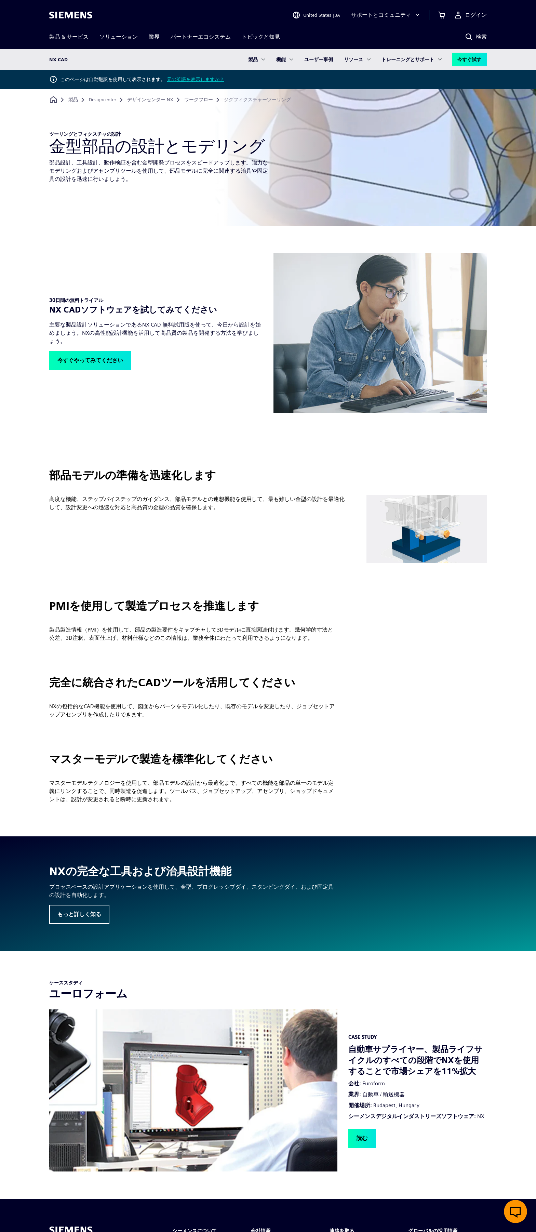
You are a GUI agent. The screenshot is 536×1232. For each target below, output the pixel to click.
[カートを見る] (441, 15)
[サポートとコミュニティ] (386, 15)
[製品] (73, 100)
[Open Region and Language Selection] (316, 15)
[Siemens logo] (70, 15)
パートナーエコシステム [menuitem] (201, 37)
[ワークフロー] (198, 100)
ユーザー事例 (318, 59)
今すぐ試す (469, 59)
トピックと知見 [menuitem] (261, 37)
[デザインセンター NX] (150, 100)
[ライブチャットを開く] (515, 1211)
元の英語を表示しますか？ (195, 79)
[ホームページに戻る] (53, 99)
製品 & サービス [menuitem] (69, 37)
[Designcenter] (102, 100)
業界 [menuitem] (154, 37)
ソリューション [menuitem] (118, 37)
